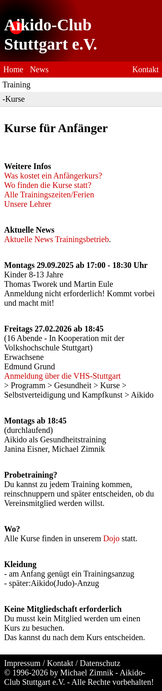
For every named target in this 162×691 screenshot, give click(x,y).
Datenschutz (100, 663)
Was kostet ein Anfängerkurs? (53, 175)
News (39, 69)
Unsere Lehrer (27, 203)
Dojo (111, 538)
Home (13, 69)
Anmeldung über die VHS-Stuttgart (62, 375)
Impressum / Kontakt (38, 663)
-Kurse (13, 98)
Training (16, 84)
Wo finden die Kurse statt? (47, 185)
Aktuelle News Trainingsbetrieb (56, 239)
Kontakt (145, 69)
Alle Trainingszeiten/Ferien (49, 194)
